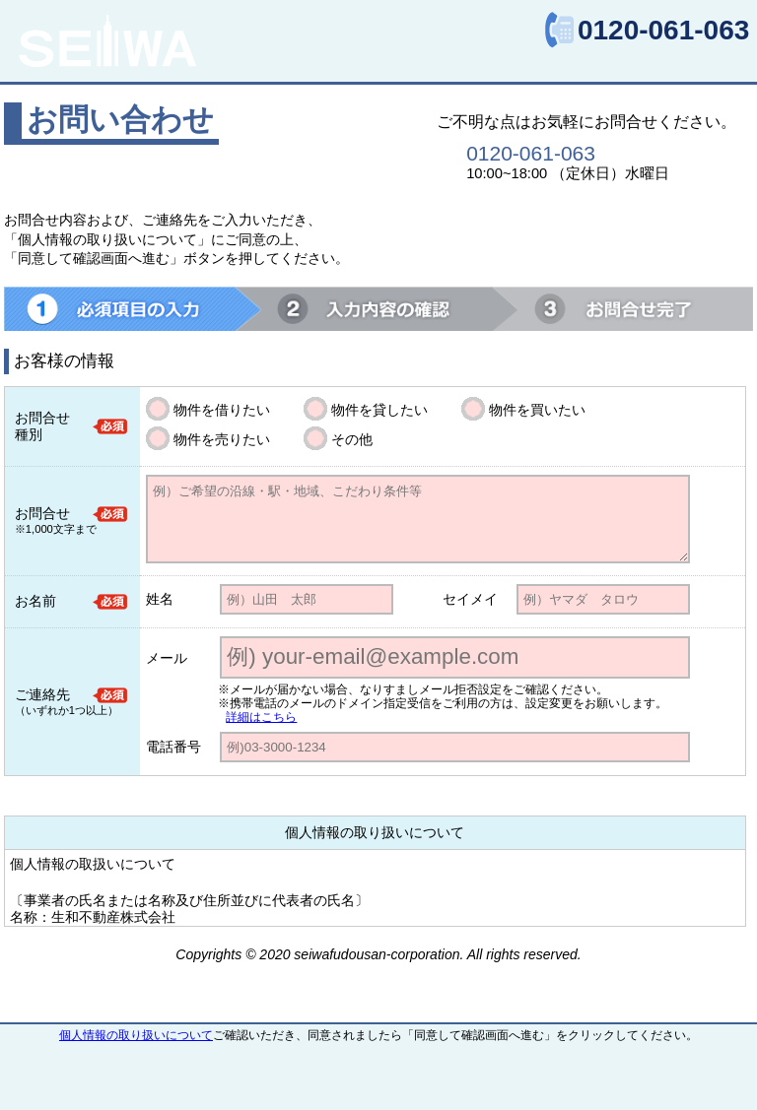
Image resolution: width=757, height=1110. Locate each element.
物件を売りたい (221, 439)
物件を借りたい (221, 410)
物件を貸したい (379, 410)
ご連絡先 (42, 694)
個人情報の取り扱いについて (136, 1035)
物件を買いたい (537, 410)
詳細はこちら (261, 717)
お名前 (35, 601)
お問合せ (42, 513)
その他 (352, 439)
